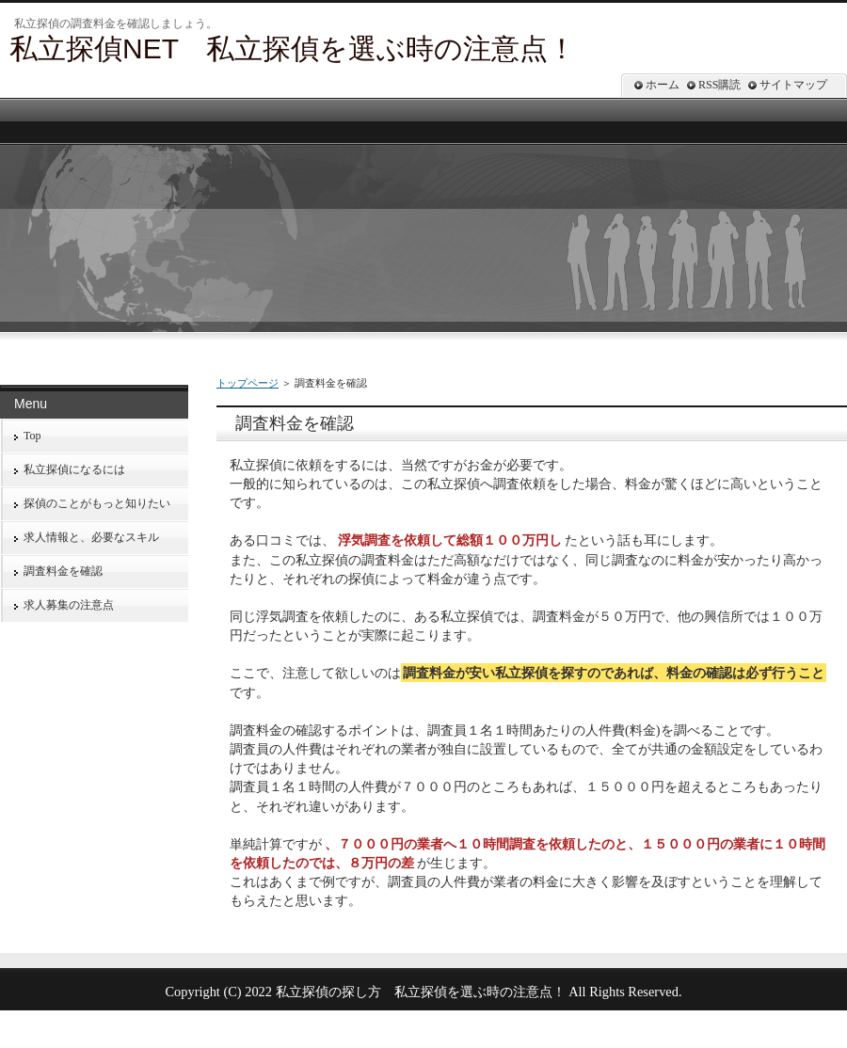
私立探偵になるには (74, 469)
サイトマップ (793, 84)
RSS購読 (719, 84)
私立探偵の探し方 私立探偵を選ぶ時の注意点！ (421, 991)
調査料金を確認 (63, 571)
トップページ (247, 383)
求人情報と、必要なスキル (91, 537)
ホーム (662, 84)
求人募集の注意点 (69, 604)
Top (32, 435)
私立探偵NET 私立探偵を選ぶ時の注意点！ (292, 48)
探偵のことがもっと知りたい (97, 503)
